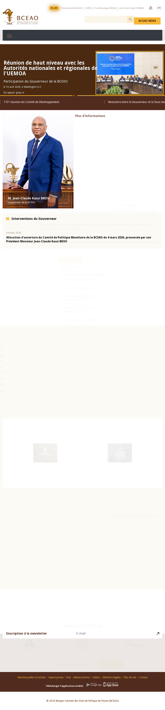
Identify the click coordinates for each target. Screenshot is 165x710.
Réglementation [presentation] (94, 212)
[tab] (29, 212)
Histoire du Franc (127, 523)
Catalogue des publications (45, 454)
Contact (111, 661)
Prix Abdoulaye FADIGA (105, 8)
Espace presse (55, 677)
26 (29, 522)
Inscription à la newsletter (26, 636)
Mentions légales (112, 677)
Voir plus (99, 351)
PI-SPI (54, 8)
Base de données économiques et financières (119, 455)
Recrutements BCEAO (72, 8)
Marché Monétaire (125, 222)
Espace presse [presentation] (122, 212)
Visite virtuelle (123, 532)
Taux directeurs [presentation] (95, 280)
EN (159, 7)
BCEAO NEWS (147, 21)
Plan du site (130, 677)
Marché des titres (150, 222)
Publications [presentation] (67, 212)
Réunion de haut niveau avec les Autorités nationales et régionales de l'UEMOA (51, 68)
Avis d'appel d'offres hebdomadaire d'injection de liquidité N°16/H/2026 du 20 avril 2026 (98, 228)
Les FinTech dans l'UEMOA (131, 8)
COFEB (88, 8)
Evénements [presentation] (149, 212)
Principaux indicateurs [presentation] (70, 280)
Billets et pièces (125, 527)
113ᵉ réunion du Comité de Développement (31, 102)
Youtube (150, 7)
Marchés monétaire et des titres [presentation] (29, 212)
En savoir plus (13, 92)
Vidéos (96, 677)
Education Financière (82, 518)
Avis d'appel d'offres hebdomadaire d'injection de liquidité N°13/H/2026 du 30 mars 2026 (99, 259)
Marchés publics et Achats (31, 677)
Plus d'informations (90, 119)
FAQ (68, 677)
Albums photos (82, 677)
